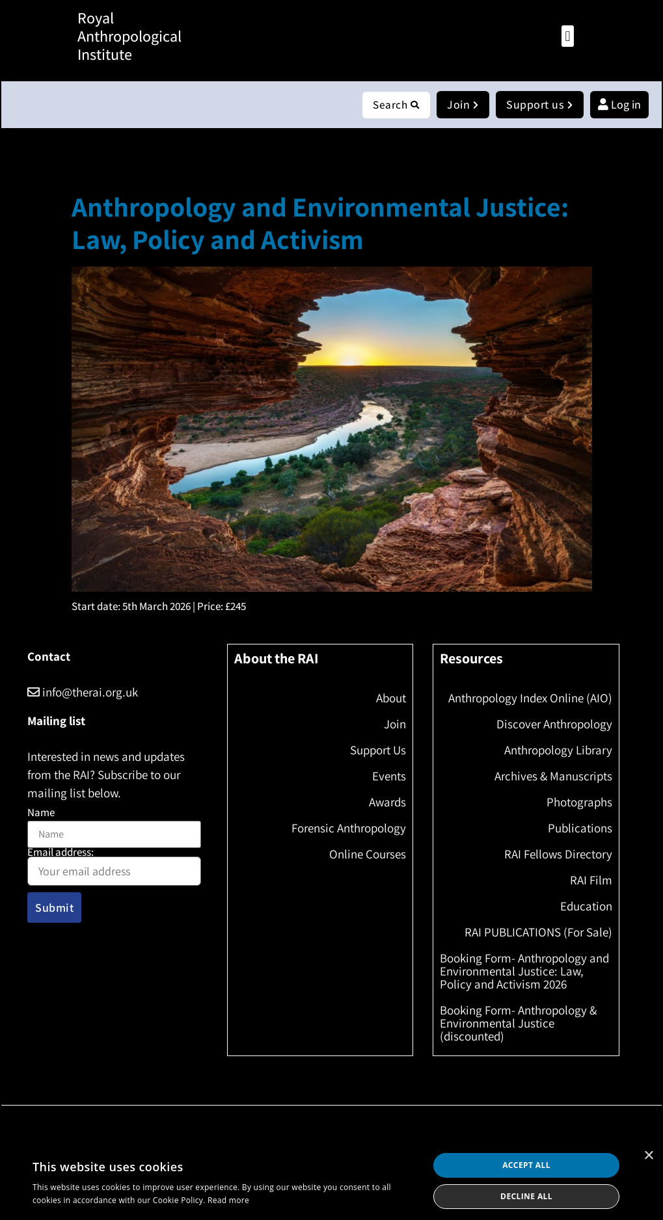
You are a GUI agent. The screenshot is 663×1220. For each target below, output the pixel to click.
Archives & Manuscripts (553, 776)
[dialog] (331, 1181)
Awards (387, 802)
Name (41, 813)
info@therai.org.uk (82, 692)
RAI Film (591, 880)
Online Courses (367, 854)
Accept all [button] (526, 1165)
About (391, 698)
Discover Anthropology (554, 724)
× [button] (648, 1156)
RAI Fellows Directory (558, 854)
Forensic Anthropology (348, 828)
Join (395, 724)
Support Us (378, 750)
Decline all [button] (526, 1196)
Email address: (114, 867)
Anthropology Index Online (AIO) (530, 698)
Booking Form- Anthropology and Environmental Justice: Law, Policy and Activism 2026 (524, 971)
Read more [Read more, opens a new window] (228, 1200)
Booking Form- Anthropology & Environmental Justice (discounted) (518, 1023)
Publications (580, 828)
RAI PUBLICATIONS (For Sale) (538, 932)
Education (586, 906)
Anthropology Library (558, 750)
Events (389, 776)
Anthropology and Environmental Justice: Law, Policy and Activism (320, 223)
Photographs (579, 802)
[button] (568, 36)
